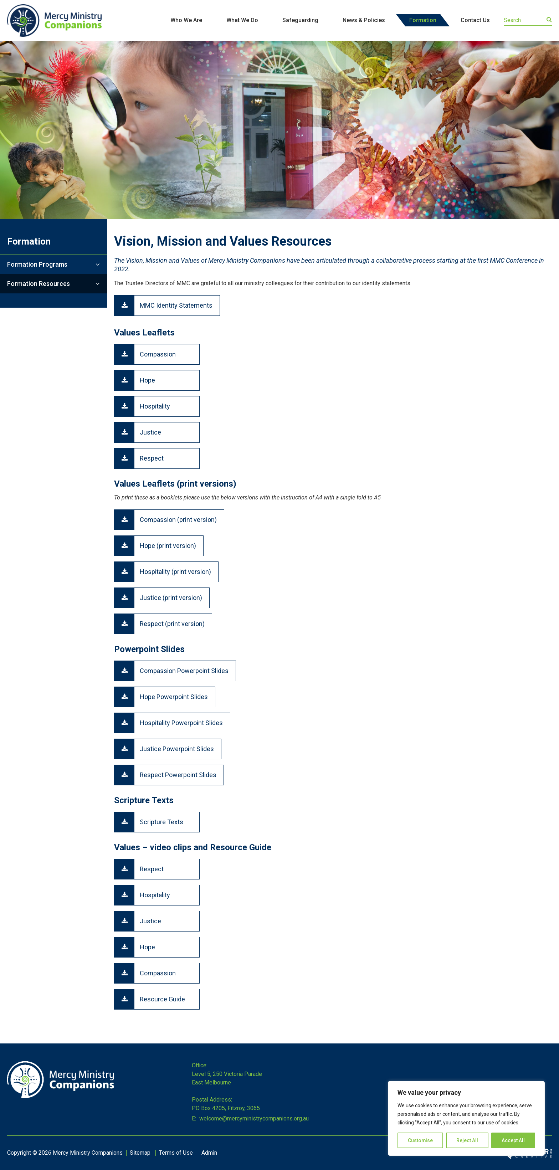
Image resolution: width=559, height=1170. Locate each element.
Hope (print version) (168, 545)
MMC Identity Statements (176, 305)
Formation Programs (37, 264)
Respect (152, 458)
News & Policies (364, 20)
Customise (420, 1140)
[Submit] (549, 19)
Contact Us (475, 20)
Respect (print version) (172, 623)
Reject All (467, 1140)
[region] (466, 1118)
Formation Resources (38, 283)
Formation (422, 20)
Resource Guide (162, 999)
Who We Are (186, 20)
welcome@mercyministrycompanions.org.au (253, 1118)
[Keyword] (528, 20)
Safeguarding (300, 20)
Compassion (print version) (178, 519)
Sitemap (140, 1152)
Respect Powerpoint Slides (178, 775)
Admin (209, 1152)
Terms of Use (176, 1152)
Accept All (513, 1140)
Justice (150, 432)
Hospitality (155, 406)
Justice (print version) (171, 597)
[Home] (60, 1096)
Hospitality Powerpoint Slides (181, 723)
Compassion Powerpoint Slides (184, 670)
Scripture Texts (161, 822)
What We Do (242, 20)
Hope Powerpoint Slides (174, 697)
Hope (147, 380)
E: (194, 1118)
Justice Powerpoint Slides (177, 749)
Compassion (158, 354)
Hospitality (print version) (175, 571)
